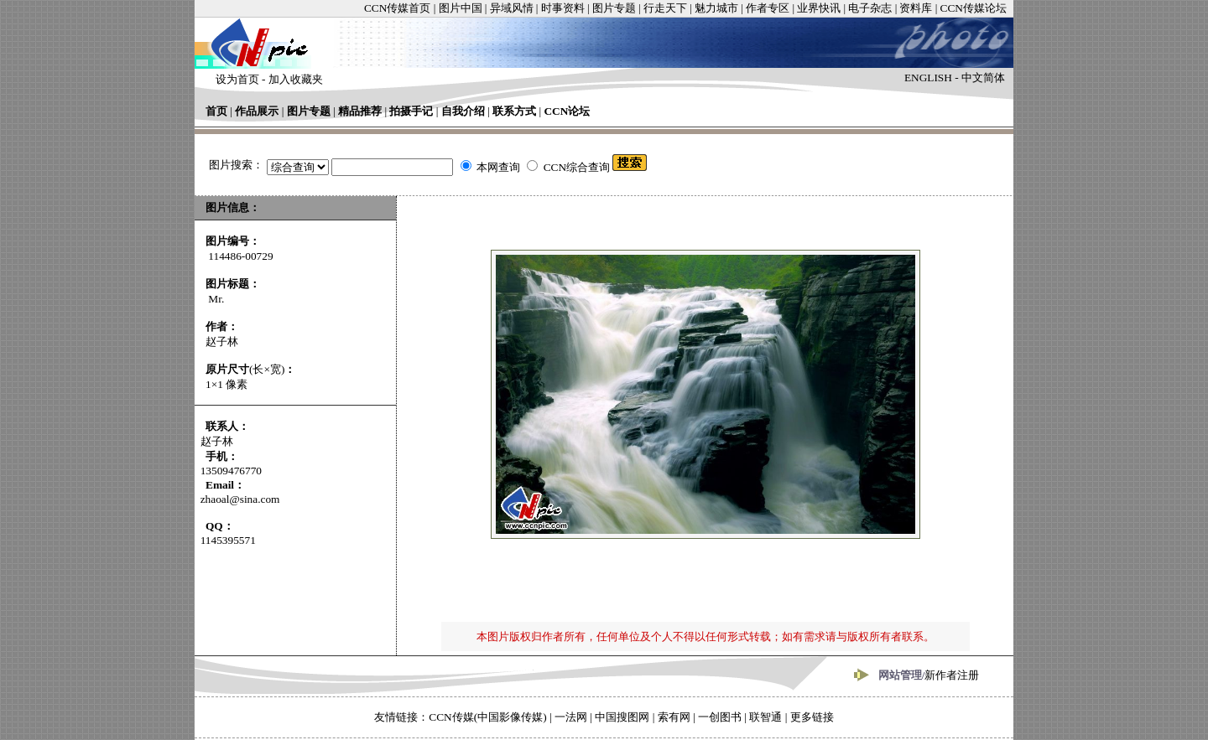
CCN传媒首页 (397, 8)
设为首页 (237, 79)
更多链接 (812, 717)
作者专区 (767, 8)
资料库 (915, 8)
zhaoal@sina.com (240, 499)
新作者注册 (951, 675)
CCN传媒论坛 (973, 8)
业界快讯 (819, 8)
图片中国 (460, 8)
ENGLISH (928, 77)
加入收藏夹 (295, 79)
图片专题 (614, 8)
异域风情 (512, 8)
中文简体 (983, 77)
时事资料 (563, 8)
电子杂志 (870, 8)
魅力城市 (716, 8)
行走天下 (665, 8)
